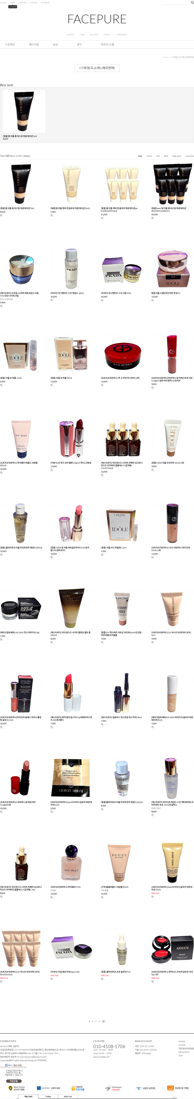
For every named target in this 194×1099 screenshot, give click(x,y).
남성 (55, 44)
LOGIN (3, 2)
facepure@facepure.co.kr (36, 1057)
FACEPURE (97, 18)
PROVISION (184, 1052)
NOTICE (71, 34)
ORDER (33, 2)
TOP (180, 1055)
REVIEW (94, 34)
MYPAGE (45, 2)
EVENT (107, 34)
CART (23, 2)
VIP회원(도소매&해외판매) (182, 57)
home (166, 57)
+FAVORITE (121, 34)
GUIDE (181, 1045)
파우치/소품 (107, 44)
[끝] (103, 1021)
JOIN (12, 2)
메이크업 (34, 44)
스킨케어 (10, 44)
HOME (181, 1041)
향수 (79, 44)
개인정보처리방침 (186, 1048)
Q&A (82, 34)
